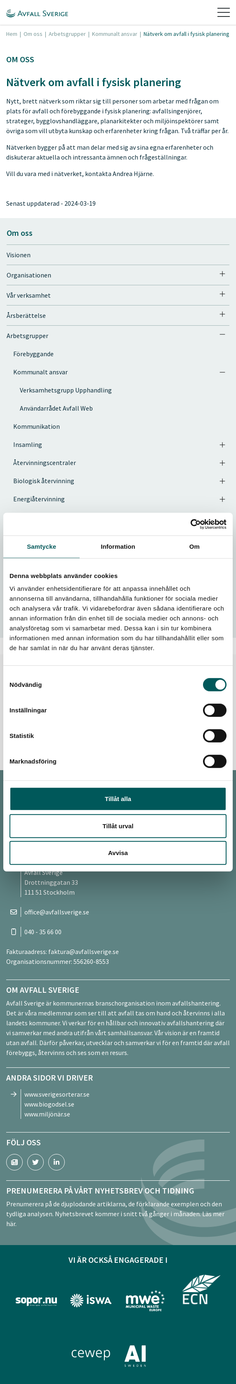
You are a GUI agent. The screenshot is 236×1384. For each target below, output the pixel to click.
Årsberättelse (26, 315)
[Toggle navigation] (223, 12)
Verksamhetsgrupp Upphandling (66, 390)
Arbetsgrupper (67, 34)
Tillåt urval (118, 825)
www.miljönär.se (47, 1114)
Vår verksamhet (29, 295)
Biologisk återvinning (43, 481)
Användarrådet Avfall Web (56, 408)
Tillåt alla (118, 798)
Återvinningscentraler (44, 462)
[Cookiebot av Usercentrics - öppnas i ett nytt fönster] (190, 524)
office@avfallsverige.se (56, 912)
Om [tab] (194, 546)
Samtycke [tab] (41, 546)
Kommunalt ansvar (114, 34)
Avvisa (118, 852)
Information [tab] (118, 546)
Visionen (19, 255)
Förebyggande (33, 354)
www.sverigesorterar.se (57, 1094)
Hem (11, 34)
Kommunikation (36, 426)
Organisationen (29, 275)
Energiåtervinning (39, 499)
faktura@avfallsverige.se (83, 951)
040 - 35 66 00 (42, 932)
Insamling (27, 444)
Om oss (33, 34)
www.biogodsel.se (49, 1104)
